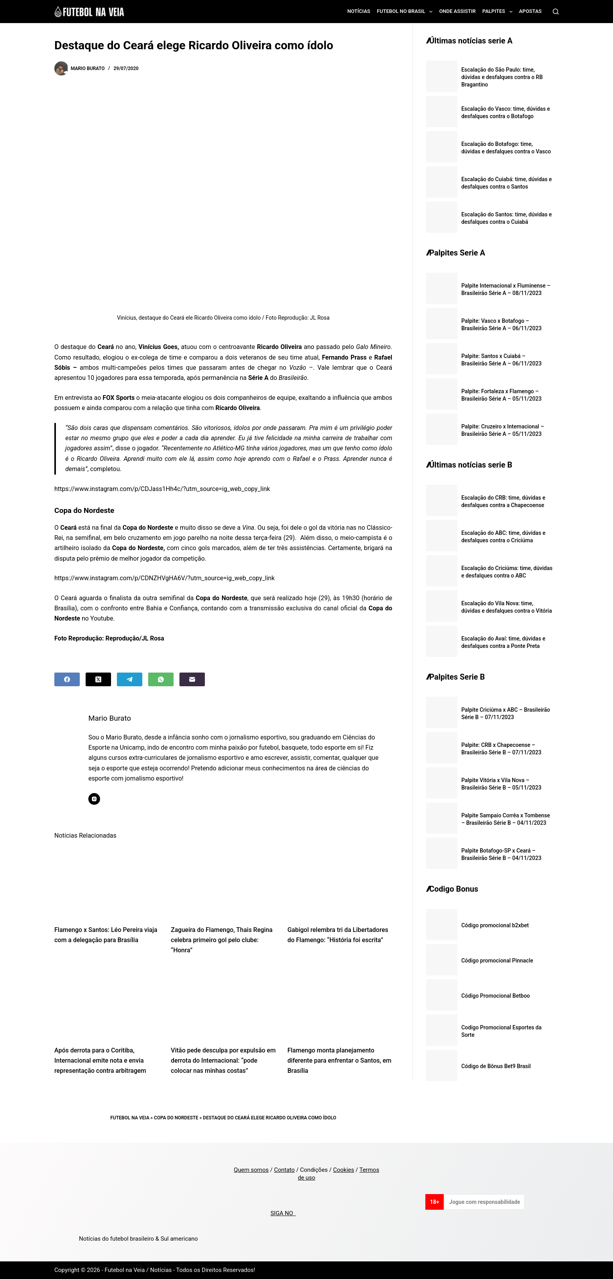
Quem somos (251, 1169)
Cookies (343, 1169)
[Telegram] (129, 679)
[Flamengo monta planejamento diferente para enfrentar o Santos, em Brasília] (339, 1003)
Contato (284, 1169)
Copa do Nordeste (176, 1118)
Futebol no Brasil (406, 11)
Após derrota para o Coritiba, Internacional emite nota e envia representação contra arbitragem (100, 1061)
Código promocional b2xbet (495, 925)
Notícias (359, 11)
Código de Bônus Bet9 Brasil (496, 1066)
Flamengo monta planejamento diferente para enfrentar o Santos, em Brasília (339, 1061)
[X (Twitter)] (98, 679)
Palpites (499, 11)
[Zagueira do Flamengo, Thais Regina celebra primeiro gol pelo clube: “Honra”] (223, 882)
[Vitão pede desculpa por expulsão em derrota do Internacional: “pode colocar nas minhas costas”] (223, 1003)
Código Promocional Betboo (495, 996)
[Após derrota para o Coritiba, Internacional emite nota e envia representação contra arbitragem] (106, 1003)
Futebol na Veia (129, 1118)
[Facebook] (67, 679)
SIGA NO (283, 1213)
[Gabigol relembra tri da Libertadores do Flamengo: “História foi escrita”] (339, 882)
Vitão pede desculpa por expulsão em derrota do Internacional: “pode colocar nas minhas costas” (223, 1061)
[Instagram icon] (96, 799)
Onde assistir (457, 11)
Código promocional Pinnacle (497, 960)
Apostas (530, 11)
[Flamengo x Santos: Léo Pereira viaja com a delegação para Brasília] (106, 882)
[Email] (192, 679)
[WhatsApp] (161, 679)
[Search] (556, 11)
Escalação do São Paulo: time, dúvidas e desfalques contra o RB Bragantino (502, 77)
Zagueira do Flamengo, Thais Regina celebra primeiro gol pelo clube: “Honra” (221, 940)
